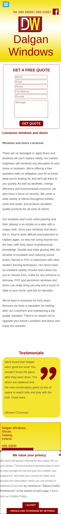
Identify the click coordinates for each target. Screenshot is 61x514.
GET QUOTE (31, 123)
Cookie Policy (18, 496)
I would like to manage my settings (32, 511)
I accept (31, 505)
